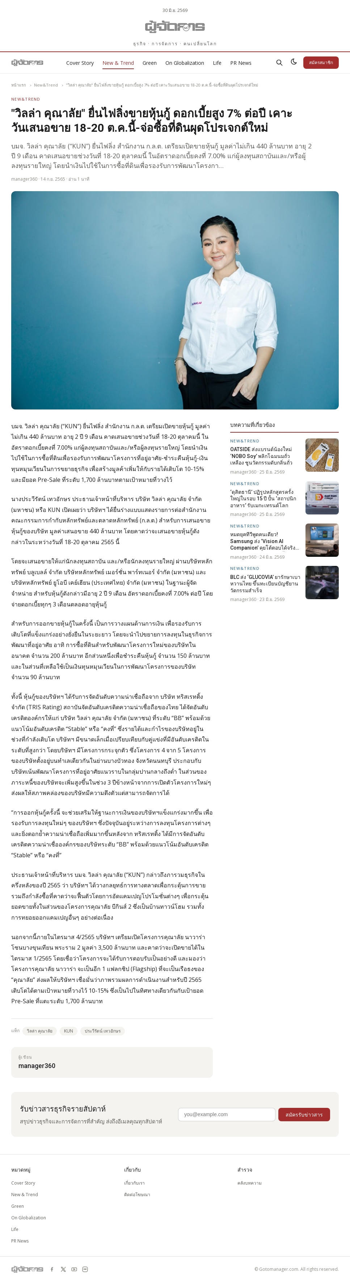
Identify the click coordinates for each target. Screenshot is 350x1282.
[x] (63, 1269)
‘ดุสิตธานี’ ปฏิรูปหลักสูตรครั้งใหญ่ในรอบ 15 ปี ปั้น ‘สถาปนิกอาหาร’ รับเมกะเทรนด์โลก (263, 498)
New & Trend (118, 62)
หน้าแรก (18, 85)
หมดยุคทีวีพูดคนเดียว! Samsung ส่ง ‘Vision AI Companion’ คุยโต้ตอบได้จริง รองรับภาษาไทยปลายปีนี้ (262, 541)
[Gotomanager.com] (175, 27)
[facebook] (52, 1269)
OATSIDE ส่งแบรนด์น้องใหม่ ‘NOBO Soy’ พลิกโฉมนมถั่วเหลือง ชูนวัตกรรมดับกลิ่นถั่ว (261, 456)
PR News (241, 62)
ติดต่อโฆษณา (137, 1194)
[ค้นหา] (279, 63)
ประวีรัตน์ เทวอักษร (103, 1031)
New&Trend (46, 85)
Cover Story (80, 62)
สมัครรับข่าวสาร (304, 1114)
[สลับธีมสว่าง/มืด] (294, 62)
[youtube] (74, 1269)
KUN (68, 1031)
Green (150, 62)
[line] (85, 1269)
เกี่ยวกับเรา (134, 1183)
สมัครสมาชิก (321, 62)
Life (217, 62)
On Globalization (184, 62)
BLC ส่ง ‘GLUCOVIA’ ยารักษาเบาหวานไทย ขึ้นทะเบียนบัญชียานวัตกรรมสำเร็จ (265, 583)
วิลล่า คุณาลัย (39, 1031)
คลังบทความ (249, 1183)
